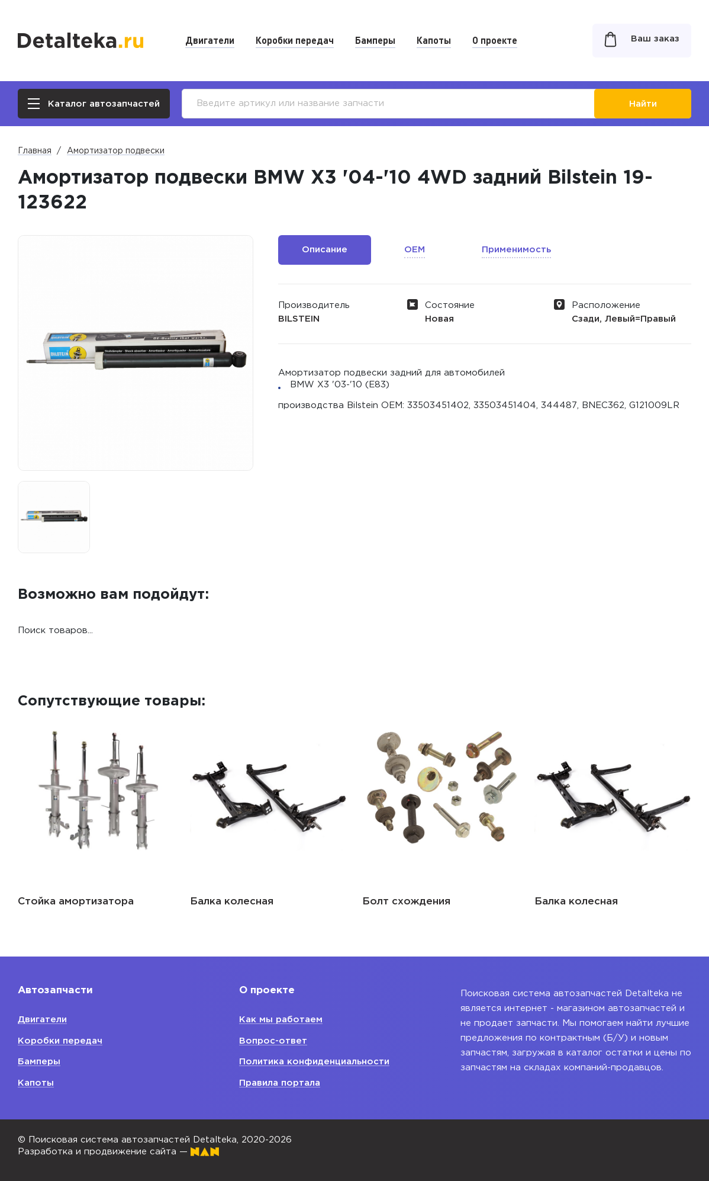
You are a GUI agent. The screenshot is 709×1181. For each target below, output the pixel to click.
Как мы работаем (281, 1019)
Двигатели (209, 40)
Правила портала (279, 1083)
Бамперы (375, 40)
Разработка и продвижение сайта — (118, 1152)
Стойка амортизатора (76, 901)
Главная (34, 151)
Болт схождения (406, 901)
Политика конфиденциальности (314, 1062)
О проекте (494, 40)
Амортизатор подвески (116, 151)
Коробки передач (295, 40)
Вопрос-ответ (273, 1041)
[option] (54, 517)
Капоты (434, 40)
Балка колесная (231, 901)
